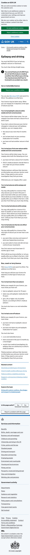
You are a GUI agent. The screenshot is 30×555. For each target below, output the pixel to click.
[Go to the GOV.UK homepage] (7, 41)
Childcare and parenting (9, 439)
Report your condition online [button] (15, 90)
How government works (9, 507)
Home (3, 47)
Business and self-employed (10, 435)
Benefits (4, 429)
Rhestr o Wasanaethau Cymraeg (11, 525)
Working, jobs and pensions (10, 477)
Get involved (5, 510)
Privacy (8, 518)
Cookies (15, 518)
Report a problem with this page (15, 412)
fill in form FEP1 (14, 96)
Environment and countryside (10, 461)
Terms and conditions (8, 523)
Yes (19, 405)
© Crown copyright (15, 551)
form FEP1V (8, 267)
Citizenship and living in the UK (11, 442)
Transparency (5, 504)
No (26, 405)
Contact (21, 520)
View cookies (15, 36)
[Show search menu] (27, 41)
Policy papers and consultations (11, 501)
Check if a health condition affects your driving (14, 371)
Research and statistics (9, 497)
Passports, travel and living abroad (12, 471)
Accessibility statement (9, 520)
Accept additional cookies (15, 28)
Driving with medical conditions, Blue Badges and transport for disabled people (17, 48)
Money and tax (6, 468)
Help (2, 518)
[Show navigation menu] (21, 41)
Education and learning (8, 455)
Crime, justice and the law (9, 445)
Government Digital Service (10, 528)
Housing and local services (10, 464)
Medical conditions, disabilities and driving (13, 374)
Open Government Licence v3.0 (11, 536)
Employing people (7, 458)
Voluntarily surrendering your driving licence (13, 368)
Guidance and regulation (9, 494)
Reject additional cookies (15, 32)
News (3, 491)
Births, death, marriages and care (12, 432)
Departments (5, 488)
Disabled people (6, 448)
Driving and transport (8, 451)
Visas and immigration (8, 474)
